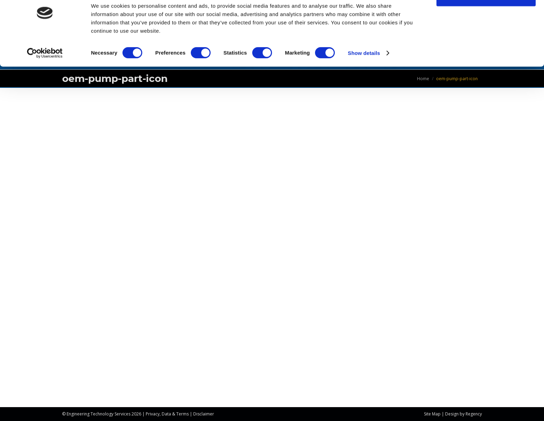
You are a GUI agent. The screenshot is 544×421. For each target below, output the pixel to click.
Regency (474, 414)
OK (486, 17)
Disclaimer (203, 414)
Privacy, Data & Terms (167, 414)
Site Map (432, 414)
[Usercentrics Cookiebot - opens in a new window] (45, 73)
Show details (364, 73)
